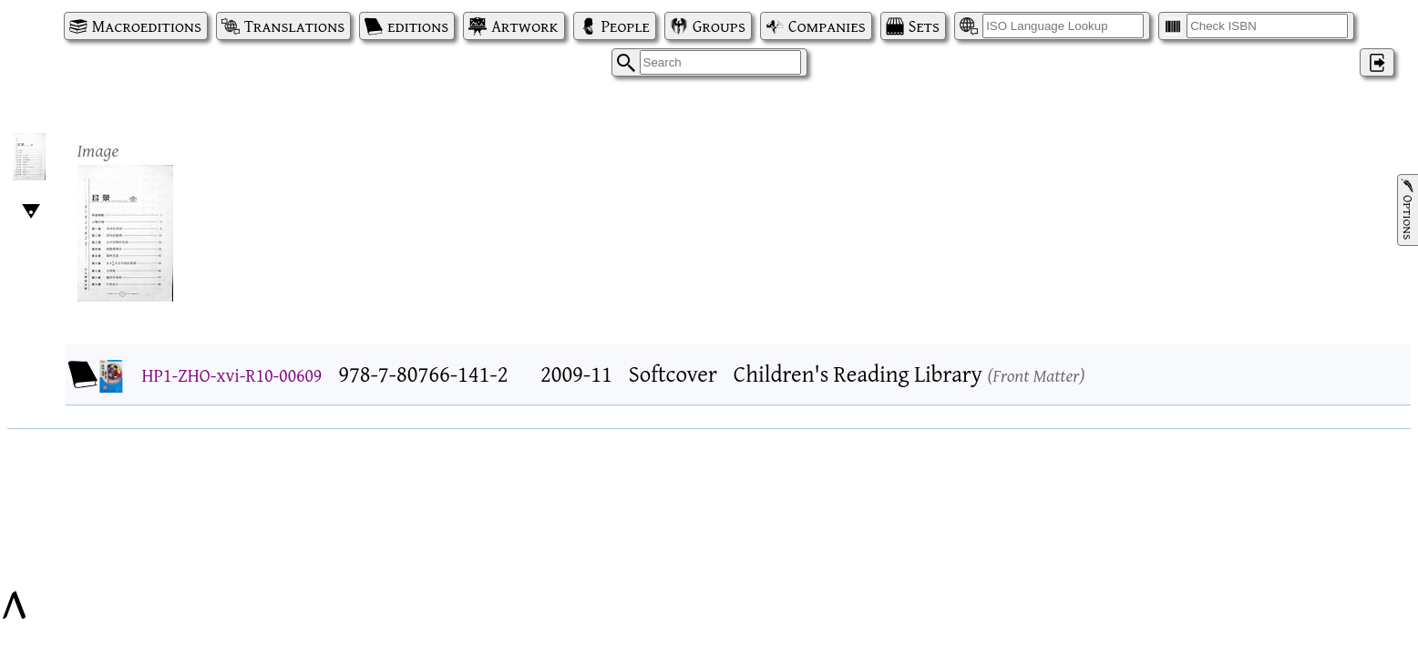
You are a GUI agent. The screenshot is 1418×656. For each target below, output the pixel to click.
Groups (719, 26)
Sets (924, 26)
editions (417, 26)
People (625, 26)
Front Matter (1035, 375)
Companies (827, 26)
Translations (294, 26)
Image (98, 150)
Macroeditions (146, 26)
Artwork (524, 26)
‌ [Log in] (1377, 62)
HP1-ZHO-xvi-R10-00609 (232, 375)
